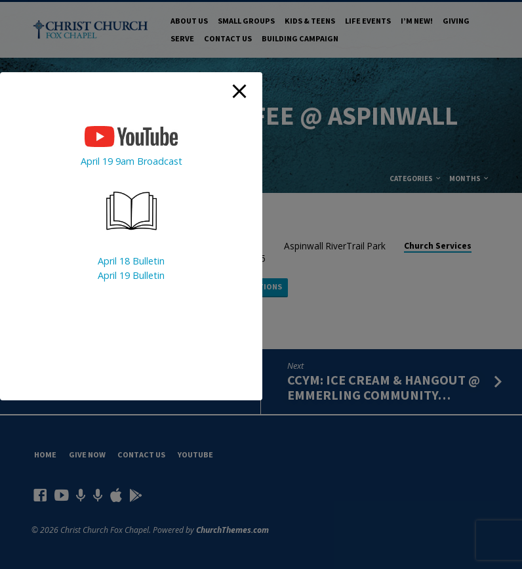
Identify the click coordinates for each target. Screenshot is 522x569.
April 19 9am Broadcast (131, 161)
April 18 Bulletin (131, 261)
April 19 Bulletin (131, 275)
